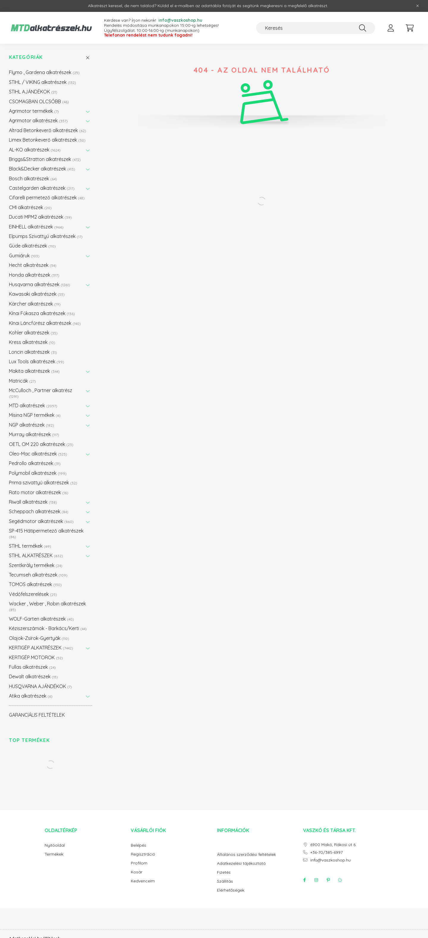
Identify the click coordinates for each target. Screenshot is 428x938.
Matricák (22, 381)
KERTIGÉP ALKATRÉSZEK (41, 648)
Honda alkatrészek (34, 275)
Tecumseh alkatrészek (38, 575)
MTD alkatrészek (33, 405)
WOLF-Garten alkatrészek (41, 619)
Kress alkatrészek (32, 342)
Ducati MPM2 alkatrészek (40, 217)
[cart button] (410, 28)
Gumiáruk (24, 256)
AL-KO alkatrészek (35, 150)
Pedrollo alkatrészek (35, 463)
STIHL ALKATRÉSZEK (36, 555)
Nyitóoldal (55, 845)
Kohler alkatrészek (33, 333)
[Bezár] (417, 5)
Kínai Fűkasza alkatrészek (42, 313)
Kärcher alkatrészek (35, 304)
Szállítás (225, 881)
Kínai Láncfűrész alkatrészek (45, 323)
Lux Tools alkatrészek (36, 361)
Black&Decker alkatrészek (42, 169)
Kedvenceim (143, 881)
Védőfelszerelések (33, 594)
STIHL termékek (30, 546)
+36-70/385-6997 (326, 852)
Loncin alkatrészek (33, 352)
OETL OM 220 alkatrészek (41, 444)
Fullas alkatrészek (32, 667)
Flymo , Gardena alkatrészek (44, 72)
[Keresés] (315, 28)
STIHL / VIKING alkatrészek (42, 82)
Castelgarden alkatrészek (42, 188)
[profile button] (390, 28)
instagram (316, 880)
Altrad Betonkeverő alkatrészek (47, 130)
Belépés (138, 845)
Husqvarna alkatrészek (39, 284)
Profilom (139, 863)
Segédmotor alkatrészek (41, 521)
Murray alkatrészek (34, 434)
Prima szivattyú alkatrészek (43, 483)
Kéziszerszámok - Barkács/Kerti (48, 628)
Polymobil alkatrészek (38, 473)
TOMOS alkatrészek (35, 584)
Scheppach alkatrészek (38, 511)
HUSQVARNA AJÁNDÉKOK (40, 686)
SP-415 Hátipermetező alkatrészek (46, 533)
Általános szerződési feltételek (246, 854)
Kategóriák (26, 57)
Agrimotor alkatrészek (38, 120)
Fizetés (224, 872)
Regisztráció (143, 854)
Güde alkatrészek (32, 246)
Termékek (54, 854)
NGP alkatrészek (31, 425)
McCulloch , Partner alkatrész (40, 392)
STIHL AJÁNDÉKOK (33, 92)
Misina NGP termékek (35, 415)
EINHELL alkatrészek (36, 227)
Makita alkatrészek (34, 371)
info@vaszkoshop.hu (330, 860)
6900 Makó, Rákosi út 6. (333, 844)
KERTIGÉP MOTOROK (36, 657)
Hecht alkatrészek (32, 265)
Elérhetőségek (230, 890)
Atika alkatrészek (31, 696)
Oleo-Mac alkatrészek (38, 454)
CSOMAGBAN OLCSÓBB (39, 101)
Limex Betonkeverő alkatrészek (47, 140)
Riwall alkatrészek (33, 502)
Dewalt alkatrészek (33, 676)
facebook (304, 880)
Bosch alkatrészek (33, 178)
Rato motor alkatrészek (38, 492)
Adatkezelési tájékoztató (241, 863)
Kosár (136, 872)
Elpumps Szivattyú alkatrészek (46, 236)
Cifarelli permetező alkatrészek (47, 198)
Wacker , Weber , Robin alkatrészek (47, 606)
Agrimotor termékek (34, 111)
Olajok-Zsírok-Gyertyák (39, 638)
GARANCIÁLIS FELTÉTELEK (37, 715)
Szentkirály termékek (35, 565)
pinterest (328, 880)
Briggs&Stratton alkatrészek (45, 159)
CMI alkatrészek (30, 207)
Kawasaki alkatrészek (37, 294)
